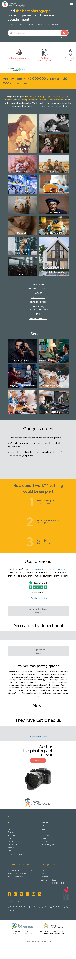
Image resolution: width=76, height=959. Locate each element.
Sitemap (44, 877)
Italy (42, 832)
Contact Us (46, 870)
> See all (38, 613)
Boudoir (22, 232)
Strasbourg (12, 844)
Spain (43, 838)
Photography (22, 360)
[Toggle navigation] (71, 4)
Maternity (54, 130)
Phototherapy (38, 318)
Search (38, 760)
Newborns (22, 171)
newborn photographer (28, 99)
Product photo (53, 191)
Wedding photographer (18, 873)
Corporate (38, 284)
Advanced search (60, 38)
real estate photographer (52, 99)
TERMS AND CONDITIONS (52, 883)
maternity (10, 99)
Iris (38, 314)
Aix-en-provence (15, 854)
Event (22, 273)
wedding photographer (36, 96)
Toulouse (11, 832)
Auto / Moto (38, 297)
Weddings (22, 149)
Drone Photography (54, 386)
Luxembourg (46, 835)
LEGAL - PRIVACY (48, 880)
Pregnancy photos (15, 877)
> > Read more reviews (38, 598)
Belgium (44, 822)
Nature (38, 293)
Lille (9, 850)
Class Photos (38, 302)
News (43, 873)
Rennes (11, 847)
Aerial (44, 288)
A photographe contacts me (20, 870)
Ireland (44, 829)
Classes (22, 412)
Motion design (53, 412)
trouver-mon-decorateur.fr (53, 933)
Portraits (54, 212)
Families (53, 171)
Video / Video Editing (22, 386)
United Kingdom (48, 844)
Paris (9, 822)
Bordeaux (12, 835)
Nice (9, 838)
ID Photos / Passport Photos (38, 308)
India (43, 826)
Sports (32, 288)
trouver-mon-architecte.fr (22, 933)
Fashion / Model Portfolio (22, 252)
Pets (22, 212)
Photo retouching (53, 360)
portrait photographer (58, 96)
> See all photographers (38, 736)
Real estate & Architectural (54, 270)
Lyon (10, 826)
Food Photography (53, 232)
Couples (54, 150)
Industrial (22, 191)
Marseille (11, 829)
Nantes (10, 841)
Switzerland (46, 841)
